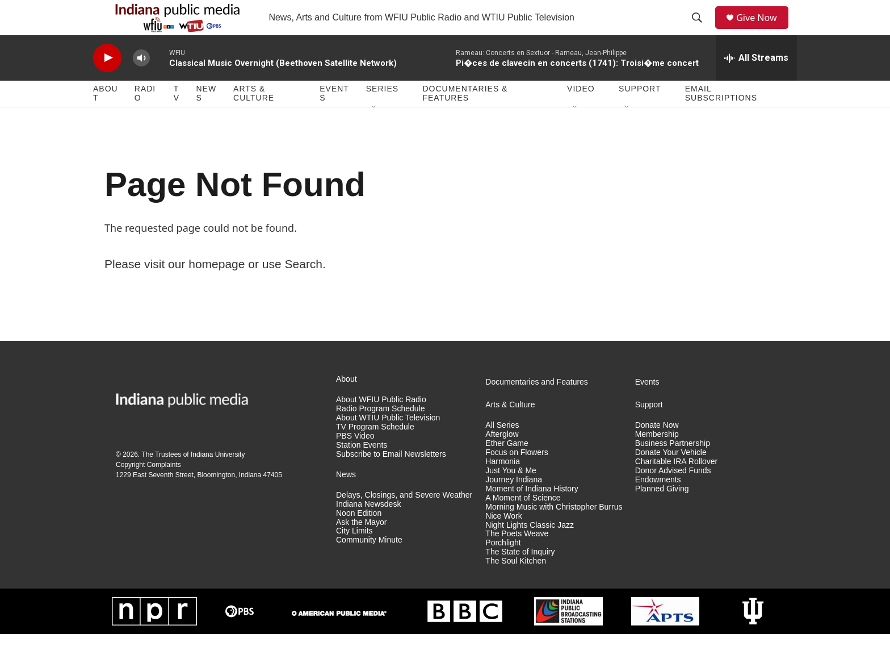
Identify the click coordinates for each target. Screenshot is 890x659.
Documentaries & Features (464, 118)
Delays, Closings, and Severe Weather (404, 519)
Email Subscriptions (721, 118)
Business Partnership (672, 468)
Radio (145, 118)
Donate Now (657, 449)
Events (334, 118)
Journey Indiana (513, 504)
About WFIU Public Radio (381, 424)
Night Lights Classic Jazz (529, 549)
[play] (107, 82)
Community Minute (369, 565)
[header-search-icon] (701, 30)
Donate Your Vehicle (671, 477)
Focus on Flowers (516, 477)
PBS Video (355, 460)
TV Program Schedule (375, 451)
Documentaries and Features (536, 406)
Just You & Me (510, 495)
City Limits (354, 556)
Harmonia (502, 486)
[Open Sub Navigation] (374, 131)
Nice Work (503, 540)
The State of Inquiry (520, 577)
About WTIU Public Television (388, 442)
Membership (657, 458)
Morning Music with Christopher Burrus (553, 531)
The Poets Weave (516, 558)
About (105, 118)
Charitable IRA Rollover (676, 486)
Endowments (658, 504)
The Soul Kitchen (515, 586)
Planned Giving (662, 513)
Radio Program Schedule (380, 433)
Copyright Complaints (148, 489)
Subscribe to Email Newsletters (391, 478)
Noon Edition (358, 537)
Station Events (361, 469)
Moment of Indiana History (531, 513)
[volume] (141, 82)
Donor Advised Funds (673, 495)
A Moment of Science (522, 522)
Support (640, 113)
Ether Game (506, 468)
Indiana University (218, 479)
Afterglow (501, 458)
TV (176, 118)
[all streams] (756, 82)
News (206, 118)
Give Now (763, 30)
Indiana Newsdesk (368, 528)
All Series (502, 449)
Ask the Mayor (361, 547)
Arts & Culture (253, 118)
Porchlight (502, 568)
